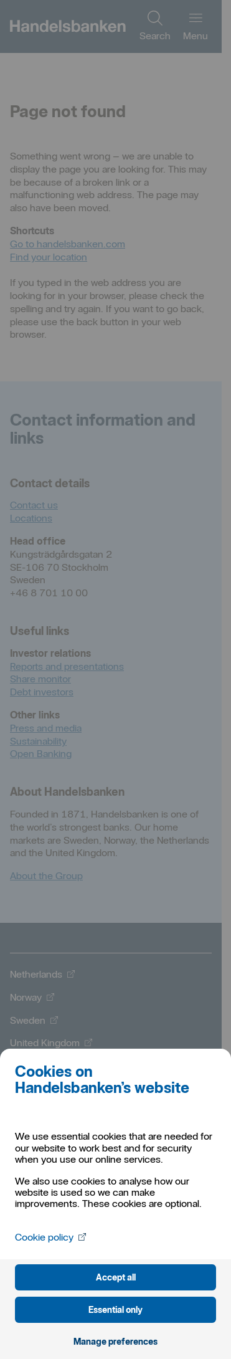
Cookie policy (50, 1237)
